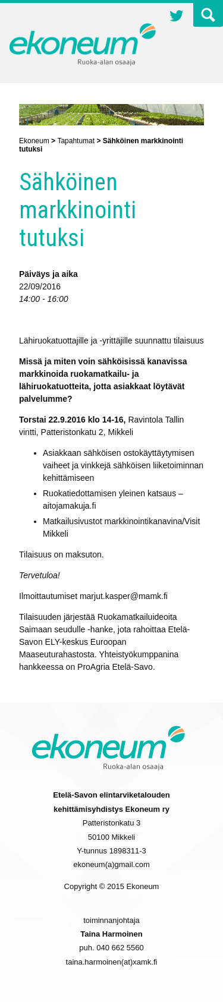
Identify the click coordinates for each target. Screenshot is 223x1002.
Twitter (176, 17)
